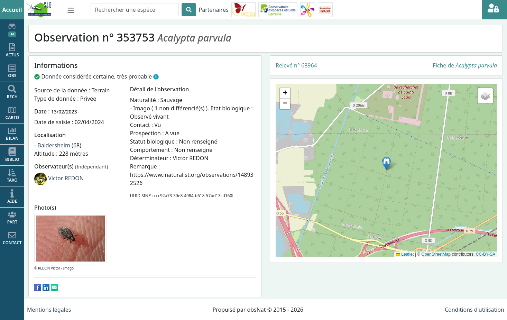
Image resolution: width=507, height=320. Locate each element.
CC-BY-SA (485, 254)
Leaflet (405, 254)
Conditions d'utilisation (474, 309)
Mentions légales (49, 309)
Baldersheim (53, 145)
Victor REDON (66, 178)
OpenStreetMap (436, 254)
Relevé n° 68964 (296, 65)
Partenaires (214, 9)
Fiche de (465, 65)
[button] (386, 163)
